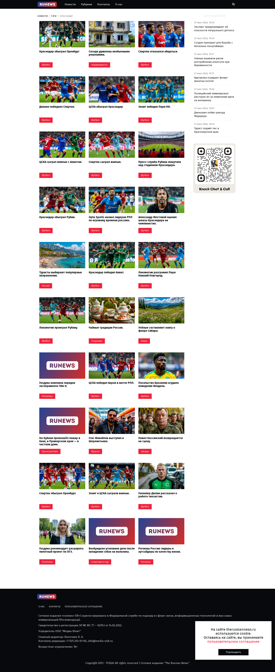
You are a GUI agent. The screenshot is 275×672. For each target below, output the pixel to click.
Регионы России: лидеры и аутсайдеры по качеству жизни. (159, 550)
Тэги (53, 16)
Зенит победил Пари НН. (154, 106)
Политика (47, 396)
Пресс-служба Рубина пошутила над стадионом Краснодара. (159, 163)
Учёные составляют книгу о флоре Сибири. (156, 329)
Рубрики (86, 4)
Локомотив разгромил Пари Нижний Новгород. (157, 274)
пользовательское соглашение (233, 641)
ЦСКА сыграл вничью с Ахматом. (60, 162)
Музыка (95, 451)
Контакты (103, 4)
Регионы (146, 561)
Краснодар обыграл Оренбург (59, 51)
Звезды (145, 451)
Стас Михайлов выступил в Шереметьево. (106, 439)
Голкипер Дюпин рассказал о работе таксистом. (157, 495)
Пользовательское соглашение (83, 606)
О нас (119, 4)
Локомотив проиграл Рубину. (58, 327)
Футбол (46, 64)
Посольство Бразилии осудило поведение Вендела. (158, 384)
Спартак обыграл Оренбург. (57, 493)
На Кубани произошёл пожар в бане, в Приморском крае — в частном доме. (59, 441)
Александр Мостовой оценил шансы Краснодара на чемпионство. (157, 220)
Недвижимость (99, 64)
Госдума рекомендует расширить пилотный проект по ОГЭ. (61, 550)
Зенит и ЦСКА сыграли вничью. (109, 493)
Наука (144, 341)
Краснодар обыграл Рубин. (57, 217)
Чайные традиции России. (106, 327)
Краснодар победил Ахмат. (106, 272)
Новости (70, 4)
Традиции (96, 341)
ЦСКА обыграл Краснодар (106, 106)
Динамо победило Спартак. (57, 106)
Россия (45, 285)
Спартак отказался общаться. (158, 51)
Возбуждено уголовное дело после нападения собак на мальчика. (112, 550)
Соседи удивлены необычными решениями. (109, 53)
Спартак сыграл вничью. (105, 162)
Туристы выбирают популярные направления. (60, 274)
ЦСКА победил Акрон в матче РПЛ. (111, 382)
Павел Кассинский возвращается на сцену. (160, 439)
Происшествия (50, 451)
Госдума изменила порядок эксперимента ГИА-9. (57, 384)
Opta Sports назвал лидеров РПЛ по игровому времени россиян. (110, 218)
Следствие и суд (100, 561)
